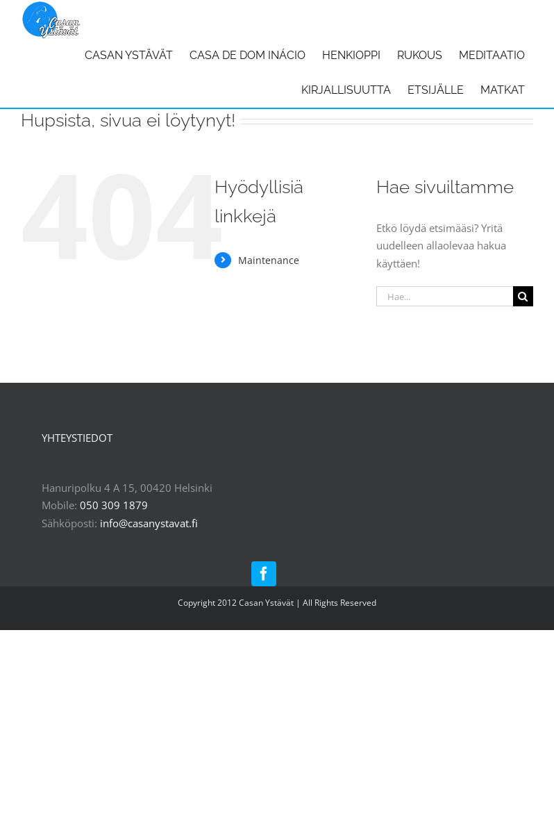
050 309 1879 (114, 505)
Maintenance (268, 260)
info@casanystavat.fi (149, 523)
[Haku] (523, 296)
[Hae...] (444, 296)
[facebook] (263, 573)
